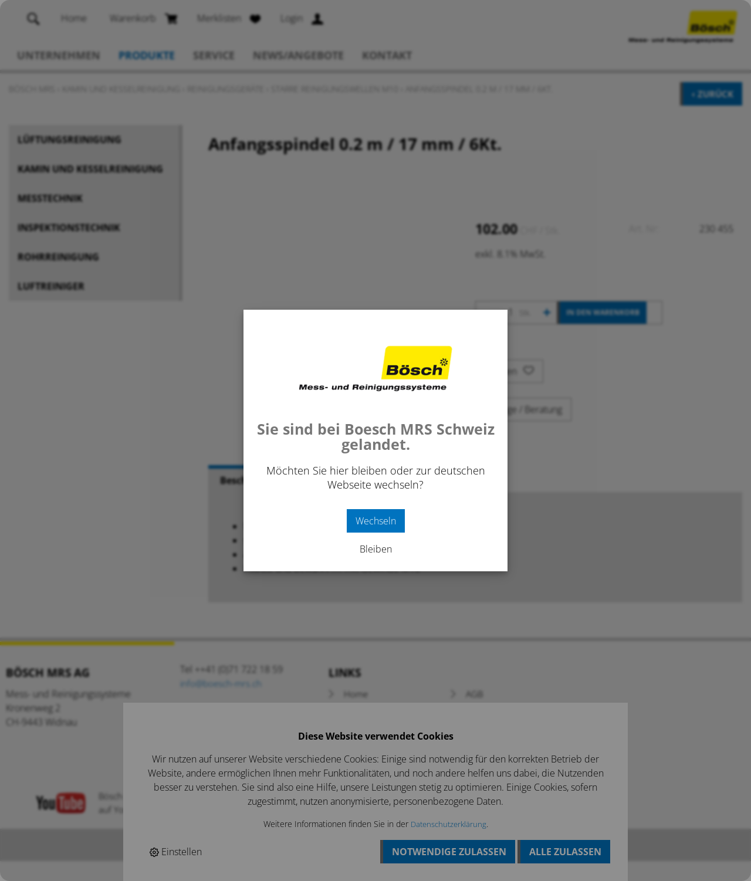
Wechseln (376, 520)
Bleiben (376, 549)
